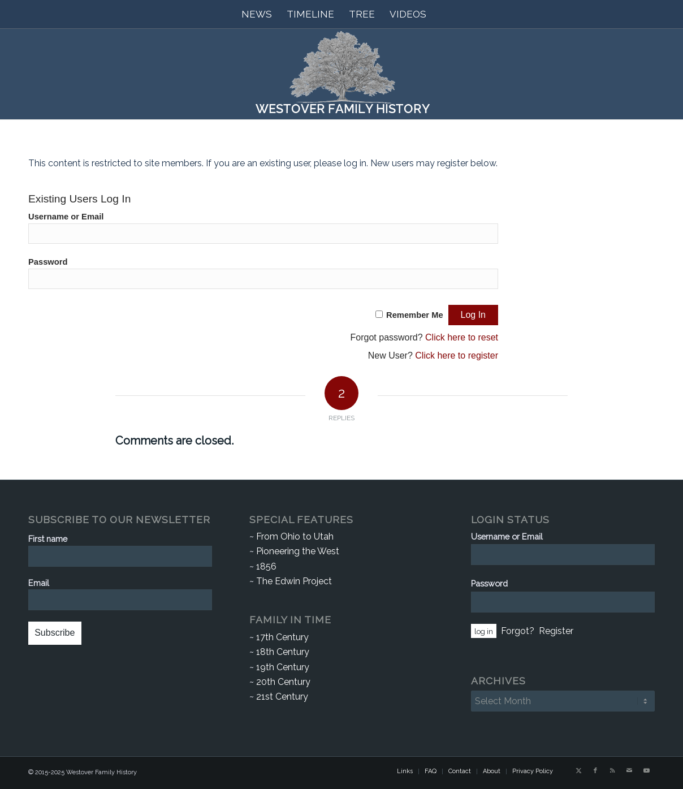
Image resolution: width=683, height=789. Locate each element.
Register (556, 631)
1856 (266, 566)
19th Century (282, 667)
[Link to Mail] (629, 770)
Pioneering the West (297, 551)
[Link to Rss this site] (612, 770)
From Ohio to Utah (295, 536)
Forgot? (517, 631)
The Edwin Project (294, 581)
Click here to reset (461, 337)
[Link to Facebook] (595, 770)
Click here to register (456, 355)
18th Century (282, 651)
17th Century (282, 637)
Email (38, 583)
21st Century (282, 696)
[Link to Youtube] (646, 770)
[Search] (441, 14)
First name (47, 539)
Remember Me (414, 315)
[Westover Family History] (341, 74)
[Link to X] (578, 770)
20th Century (283, 681)
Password (48, 261)
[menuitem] (256, 14)
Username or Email (65, 216)
